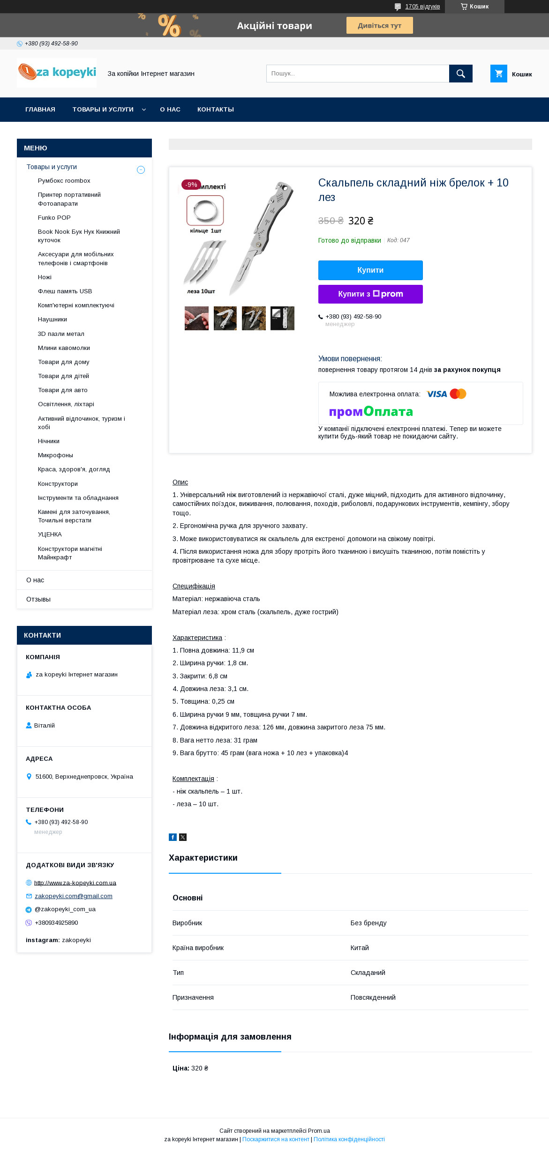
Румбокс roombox (64, 180)
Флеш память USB (65, 291)
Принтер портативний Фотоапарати (69, 199)
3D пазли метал (61, 333)
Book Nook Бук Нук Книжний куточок (79, 236)
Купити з (370, 294)
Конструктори (58, 483)
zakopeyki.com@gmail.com (74, 895)
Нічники (49, 441)
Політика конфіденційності (349, 1139)
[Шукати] (461, 73)
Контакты (215, 109)
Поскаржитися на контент (275, 1139)
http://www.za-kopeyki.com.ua (75, 882)
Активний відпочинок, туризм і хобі (81, 423)
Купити (371, 270)
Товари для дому (64, 361)
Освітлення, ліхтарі (66, 404)
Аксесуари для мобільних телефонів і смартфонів (76, 258)
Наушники (52, 319)
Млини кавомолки (64, 347)
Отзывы (38, 599)
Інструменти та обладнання (78, 497)
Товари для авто (63, 390)
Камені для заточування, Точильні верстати (74, 516)
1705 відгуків (423, 6)
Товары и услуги (103, 109)
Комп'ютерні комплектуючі (76, 305)
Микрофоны (55, 455)
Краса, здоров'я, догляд (74, 469)
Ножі (45, 277)
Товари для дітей (63, 375)
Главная (40, 109)
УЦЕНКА (50, 534)
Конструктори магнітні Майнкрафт (70, 553)
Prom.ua (319, 1131)
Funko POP (54, 217)
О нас (170, 109)
